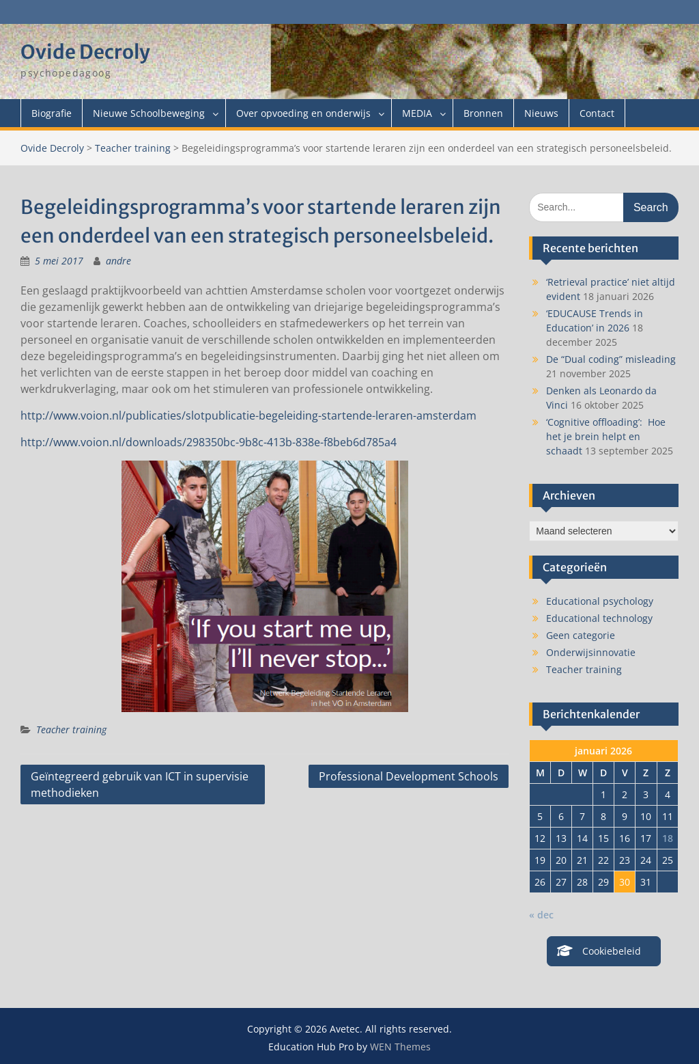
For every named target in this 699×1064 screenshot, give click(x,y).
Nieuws (541, 113)
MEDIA (417, 113)
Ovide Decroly (85, 52)
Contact (597, 113)
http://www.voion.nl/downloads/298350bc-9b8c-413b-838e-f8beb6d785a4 (208, 442)
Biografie (51, 113)
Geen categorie (580, 635)
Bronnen (483, 113)
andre (118, 260)
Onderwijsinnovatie (591, 652)
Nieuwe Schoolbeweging (149, 113)
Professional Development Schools (408, 776)
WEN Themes (400, 1046)
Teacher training (133, 147)
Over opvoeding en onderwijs (303, 113)
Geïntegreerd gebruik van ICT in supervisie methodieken (139, 784)
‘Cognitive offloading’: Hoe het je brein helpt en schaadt (606, 436)
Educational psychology (599, 601)
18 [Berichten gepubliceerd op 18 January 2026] (667, 838)
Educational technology (599, 618)
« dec (541, 914)
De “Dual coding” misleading (611, 359)
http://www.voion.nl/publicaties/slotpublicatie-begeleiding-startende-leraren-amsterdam (248, 415)
